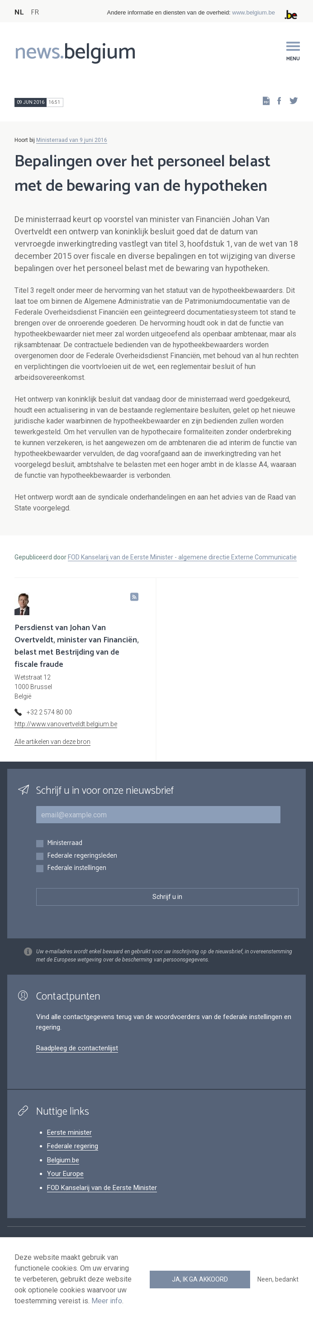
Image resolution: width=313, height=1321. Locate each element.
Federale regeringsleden (82, 856)
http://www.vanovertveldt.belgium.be (65, 724)
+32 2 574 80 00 (49, 712)
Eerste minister (69, 1132)
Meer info (106, 1301)
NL (19, 12)
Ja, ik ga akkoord (200, 1279)
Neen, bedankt (278, 1279)
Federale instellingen (76, 868)
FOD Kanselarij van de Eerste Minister (102, 1188)
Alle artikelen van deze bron (52, 741)
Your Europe (65, 1174)
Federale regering (72, 1146)
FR (35, 12)
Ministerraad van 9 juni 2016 (71, 140)
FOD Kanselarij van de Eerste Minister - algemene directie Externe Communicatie (182, 557)
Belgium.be (63, 1160)
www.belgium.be (253, 12)
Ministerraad (64, 843)
